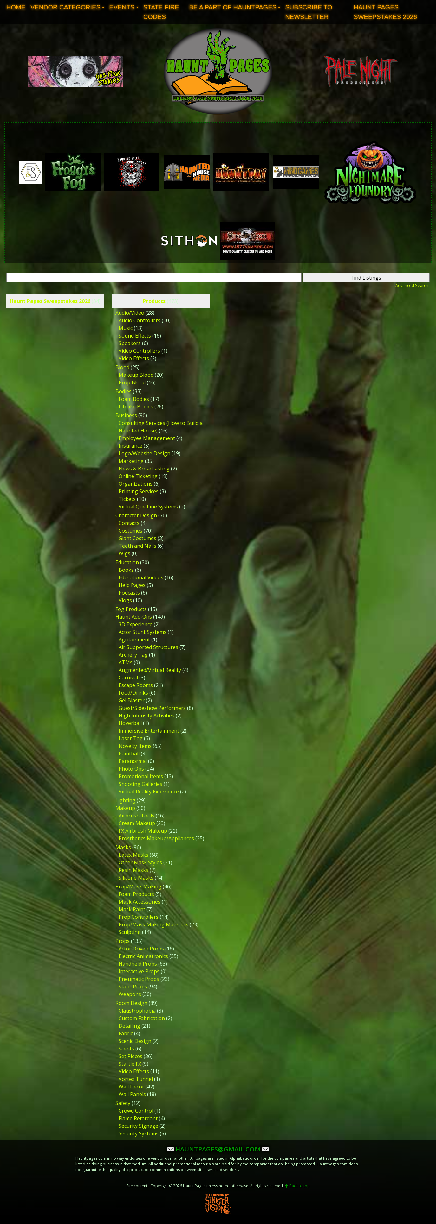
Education (127, 562)
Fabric (126, 1033)
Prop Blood (132, 382)
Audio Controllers (139, 320)
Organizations (136, 483)
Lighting (125, 800)
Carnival (128, 677)
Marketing (131, 460)
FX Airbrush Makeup (143, 830)
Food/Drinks (133, 692)
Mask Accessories (139, 901)
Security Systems (139, 1133)
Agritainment (134, 639)
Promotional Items (141, 776)
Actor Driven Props (141, 948)
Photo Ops (131, 768)
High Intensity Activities (146, 715)
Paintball (129, 753)
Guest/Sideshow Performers (152, 707)
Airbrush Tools (136, 815)
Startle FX (130, 1063)
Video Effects (134, 358)
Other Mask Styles (140, 862)
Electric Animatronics (143, 956)
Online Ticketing (138, 476)
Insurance (130, 445)
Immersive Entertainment (149, 730)
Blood (122, 367)
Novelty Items (135, 745)
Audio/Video (129, 312)
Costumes (130, 530)
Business (126, 415)
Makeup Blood (136, 374)
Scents (126, 1048)
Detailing (129, 1025)
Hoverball (130, 723)
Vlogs (125, 600)
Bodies (123, 391)
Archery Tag (133, 654)
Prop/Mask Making (138, 886)
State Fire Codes (161, 12)
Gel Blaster (132, 700)
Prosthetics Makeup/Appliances (156, 838)
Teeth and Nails (137, 545)
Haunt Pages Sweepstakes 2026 (385, 12)
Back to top (297, 1186)
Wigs (124, 553)
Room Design (131, 1003)
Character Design (136, 515)
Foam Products (136, 894)
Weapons (130, 994)
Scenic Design (135, 1041)
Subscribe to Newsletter (308, 12)
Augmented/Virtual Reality (150, 669)
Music (126, 328)
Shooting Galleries (140, 783)
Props (122, 940)
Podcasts (129, 592)
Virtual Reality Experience (149, 791)
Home (15, 7)
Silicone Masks (136, 877)
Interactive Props (139, 971)
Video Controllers (139, 350)
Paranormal (133, 761)
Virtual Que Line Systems (148, 506)
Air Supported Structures (148, 647)
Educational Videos (141, 577)
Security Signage (138, 1125)
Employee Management (147, 438)
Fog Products (131, 609)
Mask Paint (132, 909)
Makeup (125, 807)
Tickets (127, 498)
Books (126, 569)
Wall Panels (132, 1094)
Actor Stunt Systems (142, 631)
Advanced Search (411, 285)
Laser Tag (131, 738)
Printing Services (139, 491)
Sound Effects (135, 335)
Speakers (130, 343)
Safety (122, 1103)
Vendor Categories (65, 7)
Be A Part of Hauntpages (233, 7)
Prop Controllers (139, 916)
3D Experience (136, 624)
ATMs (126, 662)
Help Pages (132, 585)
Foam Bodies (134, 398)
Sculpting (130, 932)
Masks (123, 847)
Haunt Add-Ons (133, 616)
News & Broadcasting (144, 468)
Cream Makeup (137, 823)
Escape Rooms (136, 685)
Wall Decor (131, 1086)
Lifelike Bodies (136, 406)
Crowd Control (136, 1110)
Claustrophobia (137, 1010)
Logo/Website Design (144, 453)
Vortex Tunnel (136, 1079)
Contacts (129, 523)
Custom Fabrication (142, 1018)
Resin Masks (133, 870)
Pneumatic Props (139, 978)
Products (154, 301)
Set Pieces (130, 1056)
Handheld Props (138, 963)
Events (121, 7)
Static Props (133, 986)
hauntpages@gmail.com (218, 1149)
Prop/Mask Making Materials (153, 924)
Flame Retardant (138, 1118)
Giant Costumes (137, 538)
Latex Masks (133, 854)
